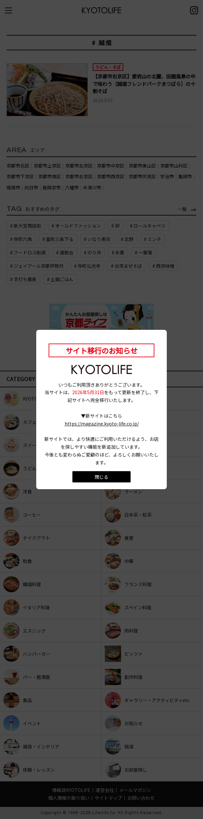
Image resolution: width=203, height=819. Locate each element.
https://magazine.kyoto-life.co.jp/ (102, 423)
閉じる (101, 477)
